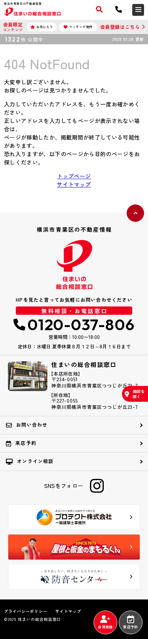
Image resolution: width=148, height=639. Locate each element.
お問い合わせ (26, 424)
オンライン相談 (30, 461)
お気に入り (41, 27)
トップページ (74, 176)
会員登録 (105, 622)
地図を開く (135, 393)
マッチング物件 (78, 27)
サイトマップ (74, 184)
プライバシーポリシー (25, 611)
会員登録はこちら (120, 26)
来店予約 (130, 622)
